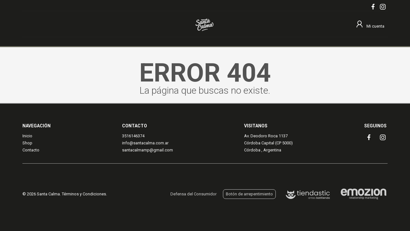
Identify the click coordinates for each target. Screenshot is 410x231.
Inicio (27, 135)
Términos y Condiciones (84, 194)
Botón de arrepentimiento (249, 194)
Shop (27, 143)
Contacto (30, 150)
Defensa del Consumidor (193, 194)
